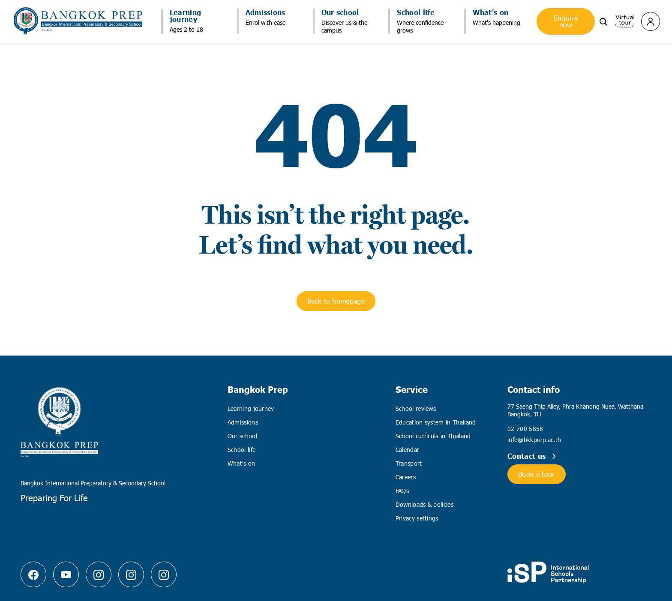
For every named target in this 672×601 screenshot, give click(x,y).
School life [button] (416, 12)
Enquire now (566, 21)
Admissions (243, 422)
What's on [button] (490, 12)
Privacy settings (417, 518)
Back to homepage (336, 300)
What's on (241, 463)
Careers (406, 477)
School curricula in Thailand (433, 436)
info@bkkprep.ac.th (534, 440)
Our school (242, 436)
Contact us (527, 455)
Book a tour (536, 473)
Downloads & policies (424, 504)
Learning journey (251, 408)
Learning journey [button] (185, 15)
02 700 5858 (525, 429)
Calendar (408, 450)
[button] (603, 20)
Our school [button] (340, 12)
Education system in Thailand (436, 422)
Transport (409, 463)
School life (242, 450)
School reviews (416, 408)
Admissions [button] (265, 12)
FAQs (402, 491)
